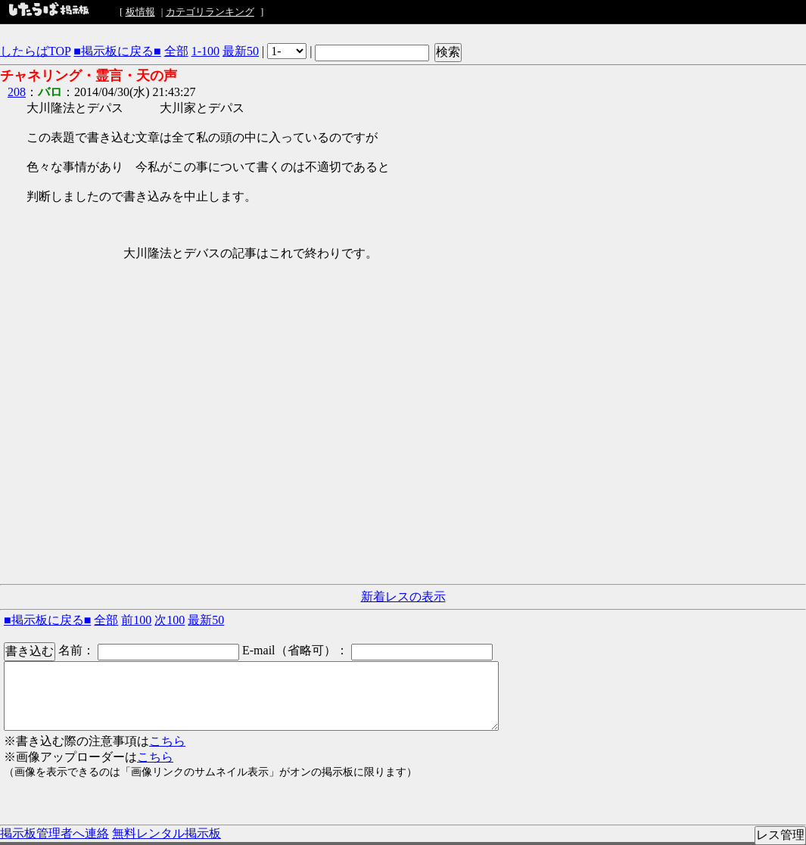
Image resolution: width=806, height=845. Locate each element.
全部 (176, 51)
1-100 (205, 51)
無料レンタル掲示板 (166, 833)
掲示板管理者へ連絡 (54, 833)
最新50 (241, 51)
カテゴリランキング (210, 11)
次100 (169, 620)
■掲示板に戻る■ (116, 51)
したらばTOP (35, 51)
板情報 (140, 11)
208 (17, 91)
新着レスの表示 (403, 596)
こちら (167, 741)
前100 (136, 620)
